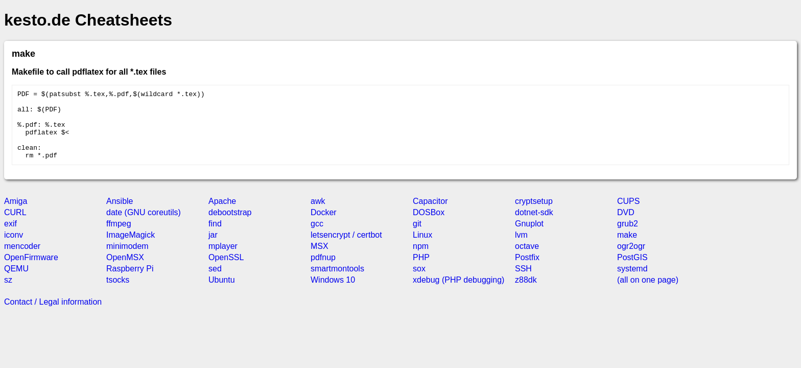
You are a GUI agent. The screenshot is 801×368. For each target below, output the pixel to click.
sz (8, 293)
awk (318, 215)
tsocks (117, 293)
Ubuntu (221, 293)
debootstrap (230, 226)
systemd (632, 282)
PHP (421, 271)
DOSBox (428, 226)
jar (213, 248)
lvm (521, 248)
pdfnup (323, 271)
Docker (324, 226)
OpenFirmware (31, 271)
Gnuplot (529, 237)
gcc (317, 237)
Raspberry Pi (129, 282)
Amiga (15, 215)
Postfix (527, 271)
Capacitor (430, 215)
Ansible (119, 215)
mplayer (223, 260)
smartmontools (337, 282)
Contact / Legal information (53, 315)
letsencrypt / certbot (346, 248)
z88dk (526, 293)
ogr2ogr (631, 260)
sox (419, 282)
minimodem (127, 260)
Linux (422, 248)
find (215, 237)
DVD (625, 226)
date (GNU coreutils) (143, 226)
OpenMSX (125, 271)
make (627, 248)
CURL (15, 226)
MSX (319, 260)
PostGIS (632, 271)
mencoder (22, 260)
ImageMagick (130, 248)
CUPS (628, 215)
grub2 (627, 237)
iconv (13, 248)
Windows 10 (333, 293)
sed (215, 282)
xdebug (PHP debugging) (458, 293)
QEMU (16, 282)
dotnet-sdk (534, 226)
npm (421, 260)
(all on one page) (647, 293)
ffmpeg (118, 237)
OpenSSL (226, 271)
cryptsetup (534, 215)
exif (10, 237)
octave (527, 260)
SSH (523, 282)
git (417, 237)
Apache (222, 215)
